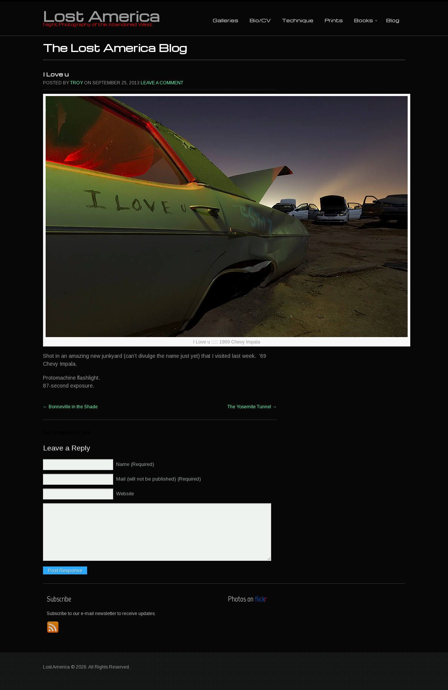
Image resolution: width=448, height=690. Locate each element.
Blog (392, 20)
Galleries (225, 20)
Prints (334, 20)
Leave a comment (162, 82)
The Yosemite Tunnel (252, 406)
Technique (297, 20)
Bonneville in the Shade (70, 406)
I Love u (56, 74)
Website (125, 493)
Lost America (101, 16)
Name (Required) (135, 464)
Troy (76, 82)
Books (363, 21)
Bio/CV (260, 20)
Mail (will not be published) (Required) (158, 479)
